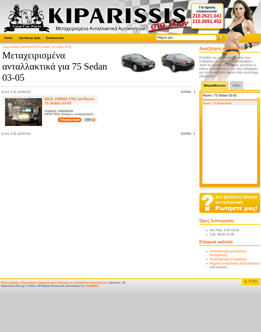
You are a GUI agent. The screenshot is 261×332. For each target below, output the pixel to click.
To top (253, 281)
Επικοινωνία (54, 37)
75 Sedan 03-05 (61, 47)
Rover (46, 47)
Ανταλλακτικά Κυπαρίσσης (228, 259)
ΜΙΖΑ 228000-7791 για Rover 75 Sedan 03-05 (69, 101)
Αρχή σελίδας (12, 47)
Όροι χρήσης (10, 282)
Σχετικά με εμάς (29, 37)
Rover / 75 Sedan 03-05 (217, 103)
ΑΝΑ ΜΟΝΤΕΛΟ (31, 47)
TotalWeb (92, 285)
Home (8, 37)
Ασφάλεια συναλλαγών (91, 282)
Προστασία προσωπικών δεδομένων (46, 282)
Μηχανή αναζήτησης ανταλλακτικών (235, 263)
